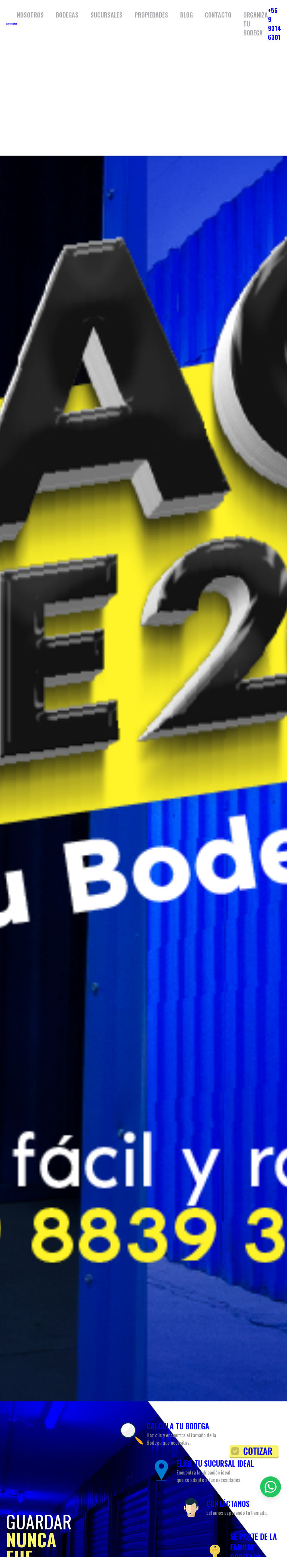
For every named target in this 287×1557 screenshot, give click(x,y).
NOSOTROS (30, 14)
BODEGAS (67, 14)
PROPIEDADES (151, 14)
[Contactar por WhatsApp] (270, 1486)
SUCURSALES (106, 14)
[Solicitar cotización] (254, 1452)
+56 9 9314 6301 (274, 24)
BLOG (186, 14)
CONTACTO (218, 14)
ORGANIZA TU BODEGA (255, 23)
